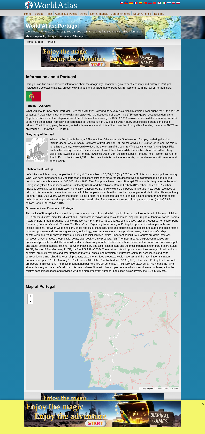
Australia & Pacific (66, 13)
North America (98, 13)
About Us (87, 430)
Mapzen (175, 388)
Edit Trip (159, 13)
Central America (120, 13)
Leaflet (142, 388)
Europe (39, 13)
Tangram (149, 388)
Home (28, 13)
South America (142, 13)
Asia (49, 13)
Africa (83, 13)
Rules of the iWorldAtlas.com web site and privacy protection (118, 430)
